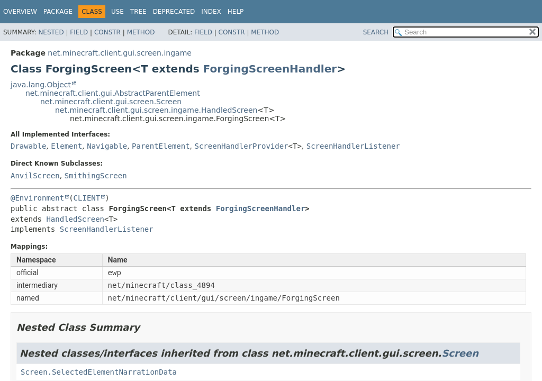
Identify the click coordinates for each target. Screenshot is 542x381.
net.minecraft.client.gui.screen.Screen (111, 101)
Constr (107, 32)
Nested (51, 32)
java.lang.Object (41, 84)
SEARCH (376, 32)
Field (79, 32)
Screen (459, 353)
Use (117, 11)
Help (236, 11)
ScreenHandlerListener (353, 146)
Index (211, 11)
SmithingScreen (96, 175)
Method (141, 32)
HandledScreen (75, 219)
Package (58, 11)
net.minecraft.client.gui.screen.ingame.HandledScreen (156, 110)
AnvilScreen (35, 175)
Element (66, 146)
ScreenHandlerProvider (241, 146)
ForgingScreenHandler (270, 68)
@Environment (37, 198)
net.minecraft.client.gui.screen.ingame (120, 53)
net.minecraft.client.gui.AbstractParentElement (112, 93)
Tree (138, 11)
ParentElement (161, 146)
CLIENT (87, 198)
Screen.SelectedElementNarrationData (99, 372)
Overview (20, 11)
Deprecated (174, 11)
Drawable (28, 146)
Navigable (107, 146)
